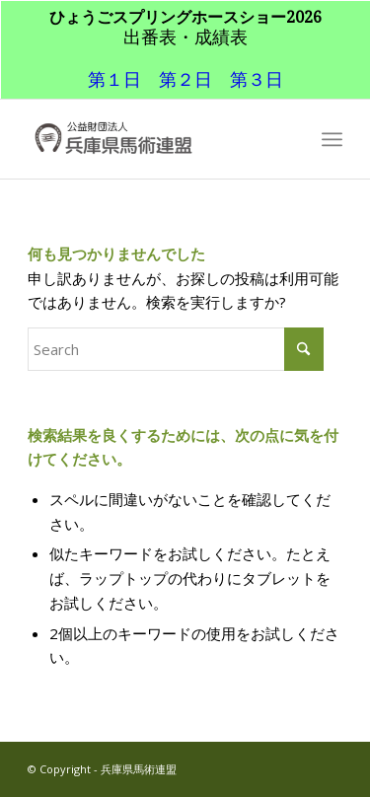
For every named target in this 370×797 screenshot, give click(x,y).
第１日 (114, 79)
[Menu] (332, 139)
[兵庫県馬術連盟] (153, 139)
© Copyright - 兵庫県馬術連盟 (102, 768)
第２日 (185, 79)
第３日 (256, 79)
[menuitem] (332, 139)
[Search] (176, 349)
